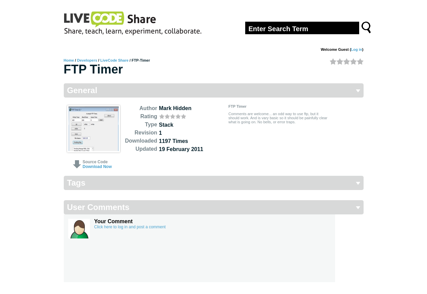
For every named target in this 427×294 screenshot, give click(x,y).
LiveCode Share (114, 60)
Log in (356, 49)
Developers (87, 60)
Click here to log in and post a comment (130, 227)
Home (69, 60)
